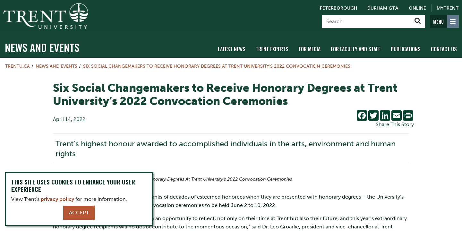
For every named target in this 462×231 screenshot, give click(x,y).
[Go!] (417, 21)
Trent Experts (272, 49)
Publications (406, 49)
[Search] (366, 21)
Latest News (231, 49)
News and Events (42, 47)
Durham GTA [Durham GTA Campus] (382, 8)
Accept (79, 213)
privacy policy (57, 199)
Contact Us (444, 49)
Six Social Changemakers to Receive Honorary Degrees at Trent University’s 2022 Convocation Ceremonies (216, 66)
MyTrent (448, 8)
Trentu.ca (17, 66)
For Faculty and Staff (356, 49)
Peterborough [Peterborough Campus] (338, 8)
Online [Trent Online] (417, 8)
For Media (310, 49)
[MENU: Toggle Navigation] (444, 21)
